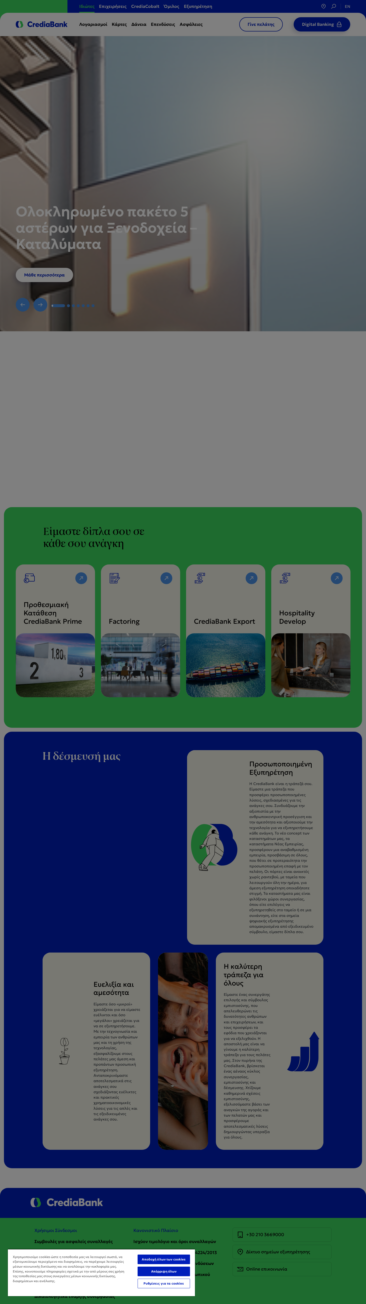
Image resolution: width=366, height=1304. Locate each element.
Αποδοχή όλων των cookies (164, 1259)
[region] (101, 1272)
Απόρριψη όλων (164, 1271)
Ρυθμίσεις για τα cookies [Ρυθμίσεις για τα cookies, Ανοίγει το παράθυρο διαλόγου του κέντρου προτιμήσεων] (163, 1283)
